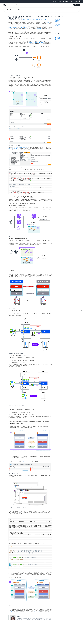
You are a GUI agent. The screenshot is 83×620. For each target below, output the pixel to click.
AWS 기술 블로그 (11, 14)
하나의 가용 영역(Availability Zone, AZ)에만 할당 (36, 42)
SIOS (29, 27)
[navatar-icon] (80, 1)
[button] (81, 1)
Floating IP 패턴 (39, 28)
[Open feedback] (82, 310)
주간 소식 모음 (58, 22)
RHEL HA (25, 27)
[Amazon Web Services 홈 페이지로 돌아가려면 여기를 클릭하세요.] (4, 5)
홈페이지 (10, 611)
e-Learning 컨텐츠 (37, 611)
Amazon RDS (47, 22)
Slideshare (57, 39)
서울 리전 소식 (58, 24)
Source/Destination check (12, 148)
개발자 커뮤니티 (58, 25)
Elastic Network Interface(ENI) (21, 147)
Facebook (57, 37)
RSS (56, 41)
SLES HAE (21, 27)
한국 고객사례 (57, 20)
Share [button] (44, 19)
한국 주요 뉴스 (58, 19)
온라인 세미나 (57, 21)
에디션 (19, 9)
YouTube (57, 38)
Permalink (40, 19)
